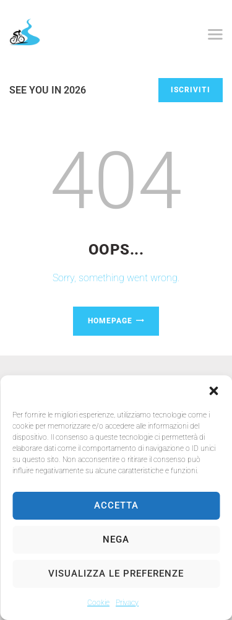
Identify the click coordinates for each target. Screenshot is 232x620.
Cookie (98, 602)
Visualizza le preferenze (116, 573)
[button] (213, 391)
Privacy (127, 602)
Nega (116, 539)
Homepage (110, 321)
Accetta (116, 505)
